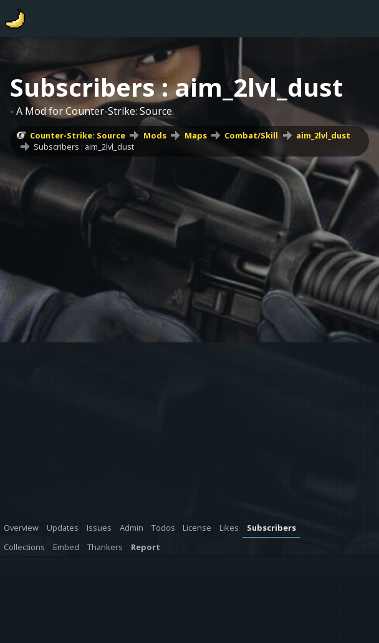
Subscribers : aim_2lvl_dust (84, 146)
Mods (154, 135)
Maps (196, 135)
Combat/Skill (251, 135)
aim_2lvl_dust (323, 135)
